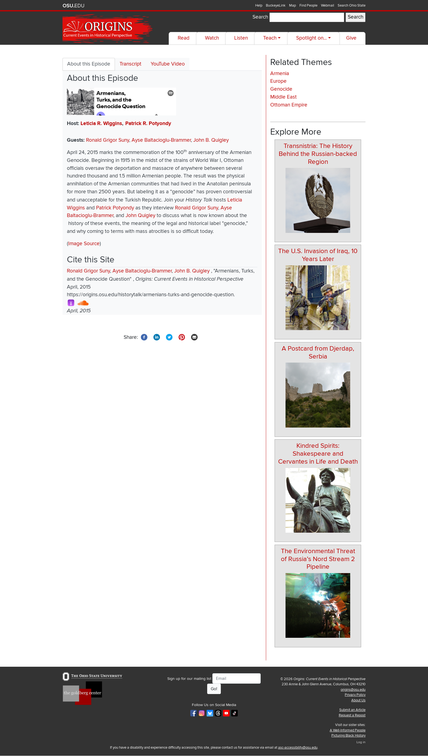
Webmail (327, 5)
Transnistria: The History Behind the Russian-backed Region (318, 154)
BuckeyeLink (276, 5)
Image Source (84, 244)
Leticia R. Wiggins (101, 123)
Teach (270, 38)
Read (183, 38)
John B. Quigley (211, 140)
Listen (241, 38)
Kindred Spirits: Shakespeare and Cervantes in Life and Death (318, 454)
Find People (308, 5)
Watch (212, 38)
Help (258, 5)
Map (292, 5)
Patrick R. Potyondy (148, 123)
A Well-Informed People (347, 730)
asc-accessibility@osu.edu (297, 747)
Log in (360, 742)
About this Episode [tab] (88, 64)
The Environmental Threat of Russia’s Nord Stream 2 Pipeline (318, 559)
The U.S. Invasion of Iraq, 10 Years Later (318, 255)
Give (351, 38)
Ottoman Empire (288, 105)
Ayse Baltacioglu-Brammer (161, 140)
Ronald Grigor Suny (107, 140)
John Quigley (140, 215)
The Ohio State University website (73, 6)
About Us (358, 700)
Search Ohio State (351, 5)
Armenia (279, 73)
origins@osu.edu (353, 689)
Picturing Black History (348, 735)
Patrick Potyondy (115, 208)
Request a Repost (352, 715)
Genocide (281, 89)
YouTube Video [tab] (168, 64)
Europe (278, 81)
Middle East (283, 97)
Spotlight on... (311, 38)
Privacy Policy (355, 695)
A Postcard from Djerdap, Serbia (318, 352)
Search (260, 17)
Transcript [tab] (130, 64)
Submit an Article (352, 710)
